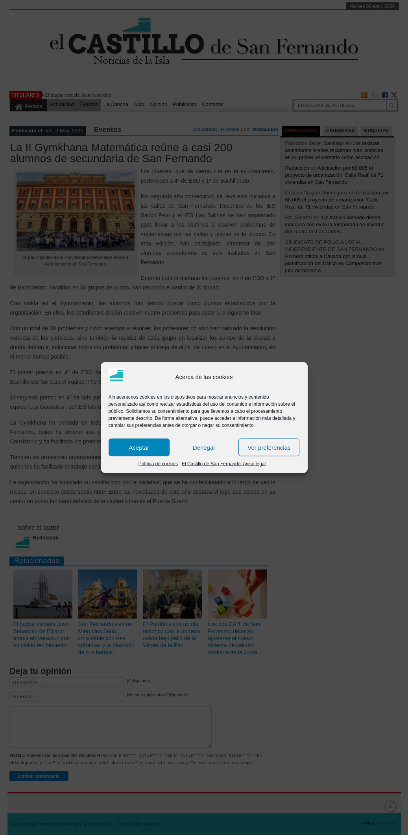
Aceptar (139, 447)
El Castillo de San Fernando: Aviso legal (224, 464)
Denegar (204, 447)
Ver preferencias (268, 447)
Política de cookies (158, 464)
